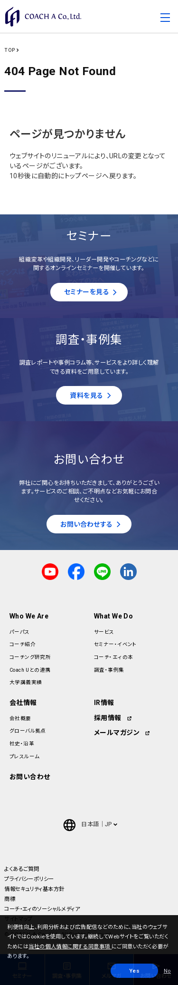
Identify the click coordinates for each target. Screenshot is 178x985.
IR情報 (104, 702)
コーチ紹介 (22, 644)
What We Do (113, 616)
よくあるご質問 (21, 869)
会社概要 (20, 718)
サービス (104, 632)
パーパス (19, 632)
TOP (9, 50)
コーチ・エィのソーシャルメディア (42, 909)
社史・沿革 (21, 744)
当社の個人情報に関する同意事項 (70, 946)
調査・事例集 (109, 670)
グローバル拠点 (27, 731)
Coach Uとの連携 (30, 670)
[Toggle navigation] (165, 19)
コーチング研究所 (30, 657)
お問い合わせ (29, 777)
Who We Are (28, 616)
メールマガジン (117, 732)
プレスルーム (24, 756)
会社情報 (23, 702)
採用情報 (108, 718)
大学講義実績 (25, 682)
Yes (134, 970)
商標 (9, 899)
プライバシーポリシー (29, 879)
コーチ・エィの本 (113, 657)
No (167, 970)
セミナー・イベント (115, 644)
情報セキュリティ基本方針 (34, 889)
